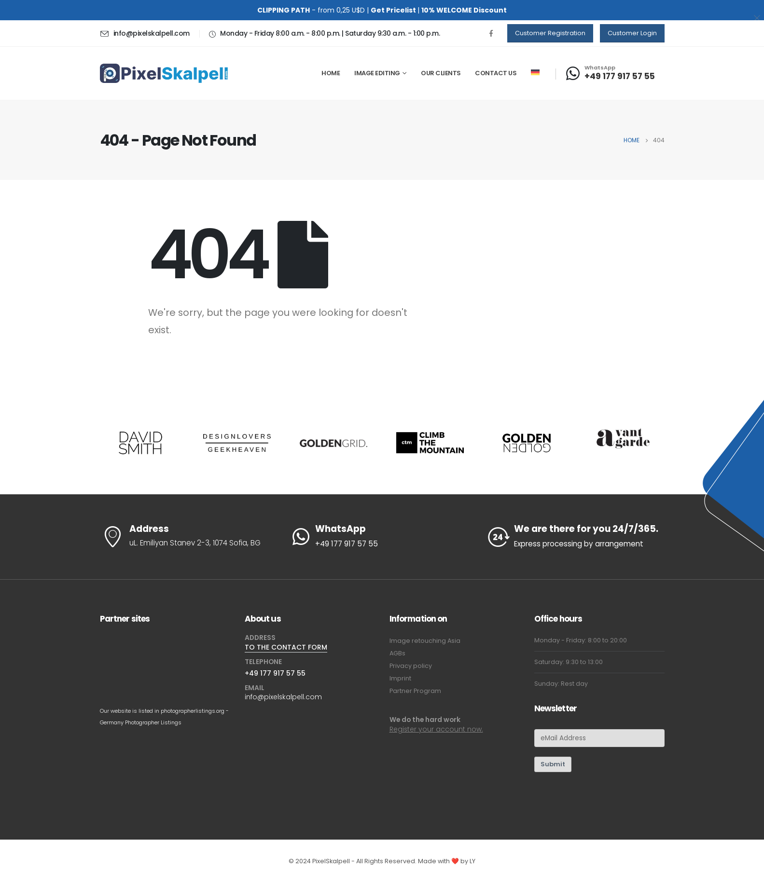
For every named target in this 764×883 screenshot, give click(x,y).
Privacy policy (410, 666)
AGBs (397, 653)
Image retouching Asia (424, 641)
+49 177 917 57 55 (275, 673)
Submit (553, 764)
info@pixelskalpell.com (283, 697)
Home (330, 73)
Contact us (495, 73)
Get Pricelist (393, 10)
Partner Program (415, 691)
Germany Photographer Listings (140, 722)
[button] (550, 33)
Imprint (400, 678)
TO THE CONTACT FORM (286, 647)
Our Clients (441, 73)
